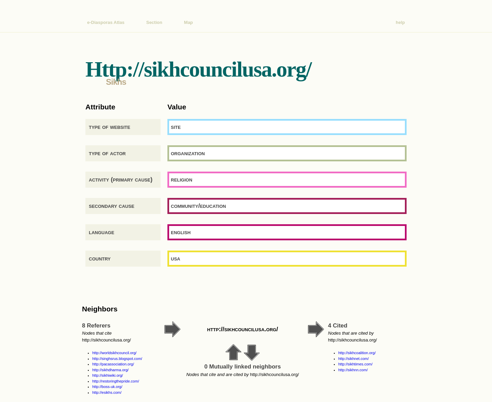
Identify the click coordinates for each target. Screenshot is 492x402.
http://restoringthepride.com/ (115, 381)
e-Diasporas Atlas (105, 22)
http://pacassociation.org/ (113, 364)
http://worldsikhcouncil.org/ (114, 353)
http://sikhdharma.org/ (110, 370)
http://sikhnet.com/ (353, 359)
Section (154, 22)
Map (188, 22)
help (400, 22)
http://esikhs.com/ (107, 392)
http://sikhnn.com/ (353, 370)
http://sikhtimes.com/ (355, 364)
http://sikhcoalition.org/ (356, 353)
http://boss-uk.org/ (107, 387)
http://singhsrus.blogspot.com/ (117, 359)
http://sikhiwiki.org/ (107, 375)
